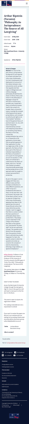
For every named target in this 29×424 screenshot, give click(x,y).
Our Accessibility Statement (9, 375)
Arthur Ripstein (8, 254)
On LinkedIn (7, 355)
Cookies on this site (7, 373)
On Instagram (7, 352)
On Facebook (19, 352)
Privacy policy (5, 405)
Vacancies (4, 378)
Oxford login (16, 405)
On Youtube (18, 355)
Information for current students (10, 384)
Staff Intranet (5, 386)
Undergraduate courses (8, 367)
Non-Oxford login (6, 407)
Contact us (12, 397)
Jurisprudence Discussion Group (16, 343)
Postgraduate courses (7, 364)
